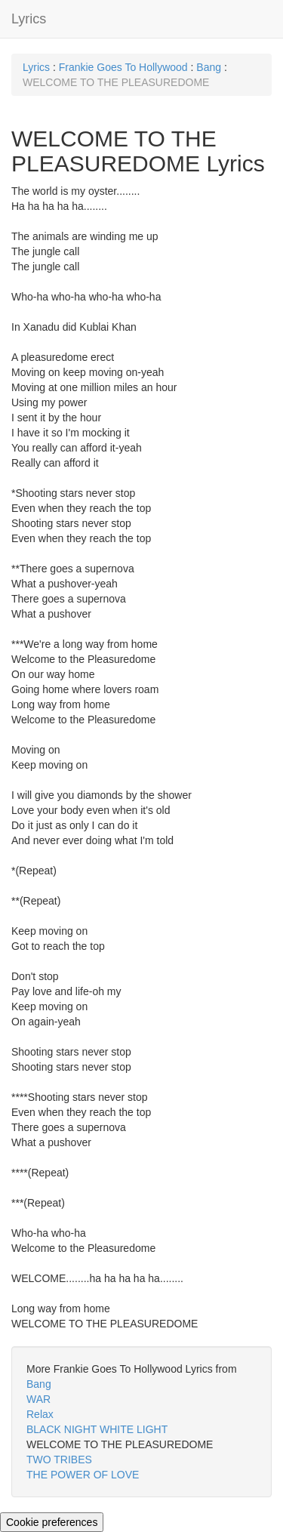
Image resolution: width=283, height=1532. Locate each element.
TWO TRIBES (59, 1459)
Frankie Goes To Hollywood (123, 67)
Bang (208, 67)
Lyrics (28, 18)
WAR (38, 1399)
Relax (40, 1414)
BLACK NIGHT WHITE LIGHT (97, 1429)
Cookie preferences (51, 1522)
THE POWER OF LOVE (82, 1475)
